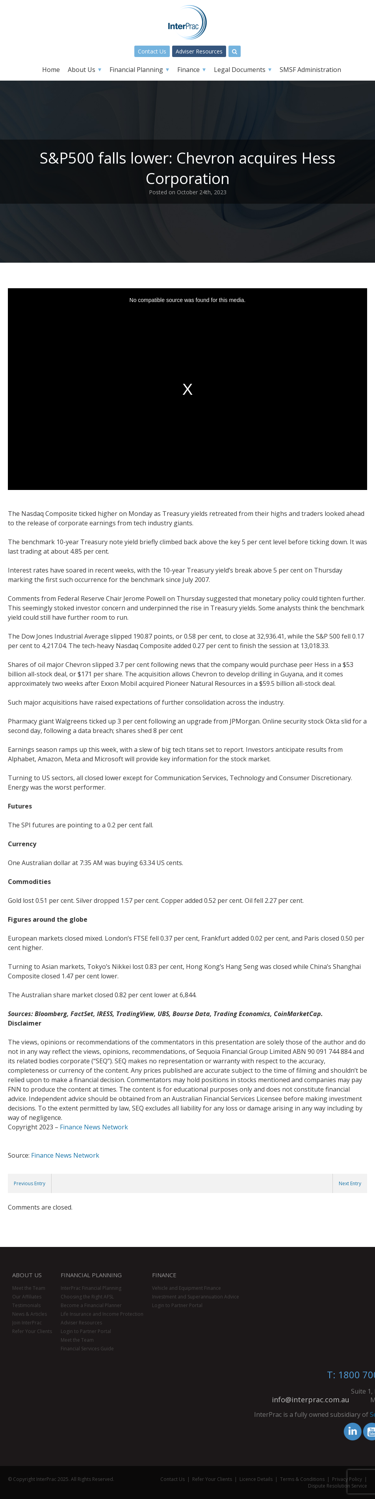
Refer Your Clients (32, 1331)
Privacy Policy (347, 1479)
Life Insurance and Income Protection (102, 1314)
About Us (81, 69)
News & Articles (29, 1314)
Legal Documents (239, 69)
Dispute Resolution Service (337, 1485)
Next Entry (350, 1183)
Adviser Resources (199, 51)
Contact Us (152, 51)
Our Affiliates (26, 1296)
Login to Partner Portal (86, 1331)
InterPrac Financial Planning (91, 1288)
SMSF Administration (310, 69)
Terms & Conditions (302, 1479)
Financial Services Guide (87, 1348)
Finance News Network (94, 1127)
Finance (188, 69)
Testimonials (26, 1305)
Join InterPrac (27, 1322)
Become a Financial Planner (91, 1305)
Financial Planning (136, 69)
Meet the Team (28, 1288)
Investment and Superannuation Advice (195, 1296)
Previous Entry (29, 1183)
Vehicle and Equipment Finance (186, 1288)
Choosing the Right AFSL (87, 1296)
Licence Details (256, 1479)
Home (51, 69)
